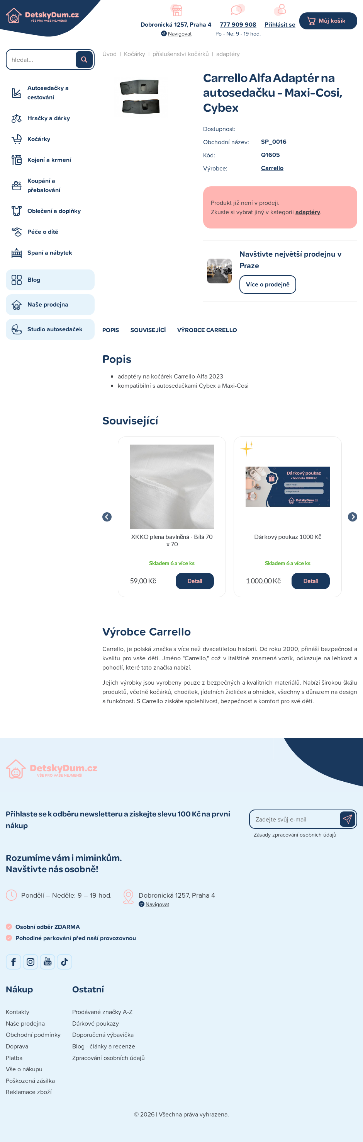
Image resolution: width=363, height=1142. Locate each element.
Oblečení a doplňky (54, 210)
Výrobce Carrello (207, 330)
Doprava (17, 1046)
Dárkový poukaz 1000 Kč (288, 536)
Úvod (109, 53)
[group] (172, 517)
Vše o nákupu (24, 1069)
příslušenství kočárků (181, 53)
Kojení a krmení (49, 159)
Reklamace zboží (29, 1091)
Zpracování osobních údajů (108, 1057)
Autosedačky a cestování (48, 93)
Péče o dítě (42, 231)
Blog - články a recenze (103, 1046)
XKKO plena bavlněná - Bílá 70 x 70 (172, 540)
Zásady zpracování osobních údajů (295, 834)
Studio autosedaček (55, 329)
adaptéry (228, 53)
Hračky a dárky (48, 118)
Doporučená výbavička (103, 1034)
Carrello (272, 168)
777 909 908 (238, 24)
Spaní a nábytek (49, 252)
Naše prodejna (47, 304)
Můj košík (332, 20)
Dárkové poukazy (95, 1023)
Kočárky (38, 139)
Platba (14, 1057)
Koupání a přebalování (43, 185)
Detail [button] (195, 581)
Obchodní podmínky (33, 1034)
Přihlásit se (280, 24)
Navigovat (180, 33)
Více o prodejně (268, 284)
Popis (110, 330)
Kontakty (17, 1011)
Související (148, 330)
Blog (33, 279)
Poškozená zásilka (30, 1080)
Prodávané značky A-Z (102, 1011)
